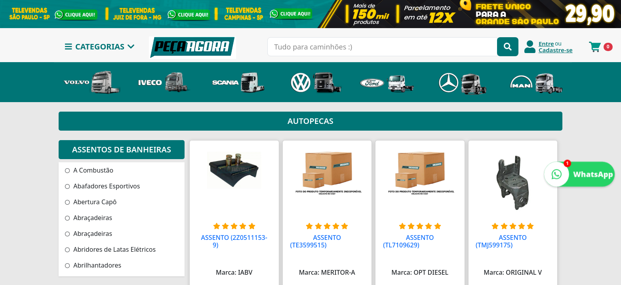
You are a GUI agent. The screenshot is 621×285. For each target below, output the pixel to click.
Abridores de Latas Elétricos (110, 249)
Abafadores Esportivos (102, 186)
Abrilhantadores (93, 265)
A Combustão (89, 170)
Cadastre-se (556, 50)
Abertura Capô (91, 202)
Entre (546, 43)
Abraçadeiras (88, 217)
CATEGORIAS (100, 46)
